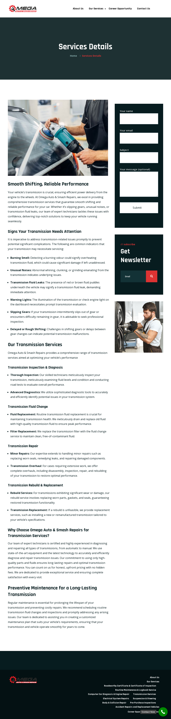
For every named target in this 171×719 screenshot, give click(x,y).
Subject (139, 153)
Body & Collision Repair (114, 702)
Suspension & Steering (144, 698)
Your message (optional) (139, 182)
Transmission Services (144, 694)
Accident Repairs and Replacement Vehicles (137, 706)
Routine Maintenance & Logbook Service (135, 690)
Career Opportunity (120, 8)
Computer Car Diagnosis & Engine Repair (108, 694)
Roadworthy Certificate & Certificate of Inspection (130, 685)
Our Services (96, 8)
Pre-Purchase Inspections (143, 702)
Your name (139, 115)
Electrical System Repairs (116, 698)
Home (73, 55)
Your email (139, 134)
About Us (78, 8)
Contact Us (143, 8)
